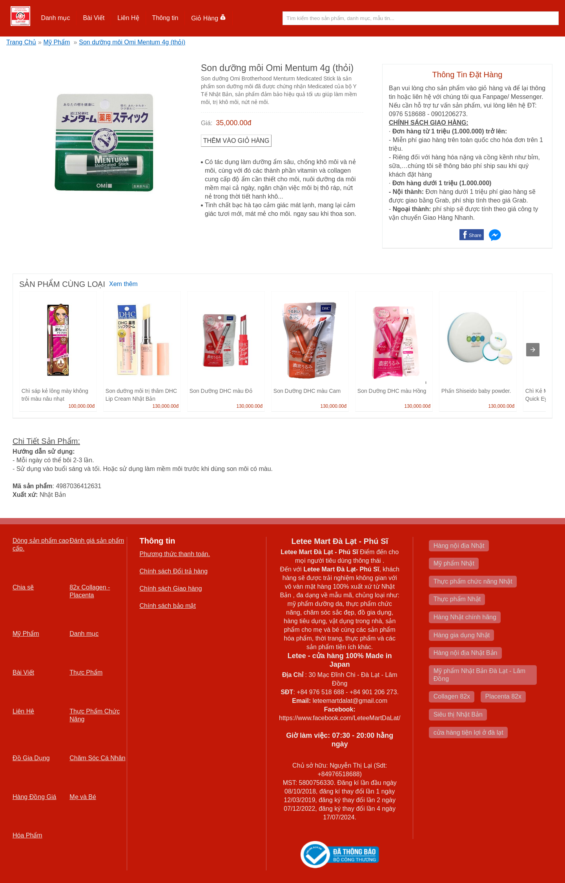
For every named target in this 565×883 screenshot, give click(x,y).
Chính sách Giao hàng (171, 588)
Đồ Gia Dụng (31, 758)
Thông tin (165, 18)
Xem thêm (123, 284)
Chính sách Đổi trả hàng (174, 571)
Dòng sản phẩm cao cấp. (41, 544)
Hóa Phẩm (27, 835)
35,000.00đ (233, 123)
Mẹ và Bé (82, 797)
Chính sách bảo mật (168, 605)
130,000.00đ (165, 406)
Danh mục (55, 18)
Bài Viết (93, 18)
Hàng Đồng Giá (34, 797)
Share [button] (475, 235)
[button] (56, 18)
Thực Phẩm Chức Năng (94, 715)
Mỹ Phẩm (57, 42)
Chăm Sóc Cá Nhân (97, 758)
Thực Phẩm (85, 672)
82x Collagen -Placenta (89, 591)
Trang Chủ (21, 42)
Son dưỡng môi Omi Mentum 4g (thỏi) (132, 42)
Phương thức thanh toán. (175, 554)
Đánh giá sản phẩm (96, 540)
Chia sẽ (23, 587)
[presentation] (532, 349)
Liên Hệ (128, 18)
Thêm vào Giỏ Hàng (236, 140)
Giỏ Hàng (208, 18)
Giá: (206, 123)
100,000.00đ (81, 406)
